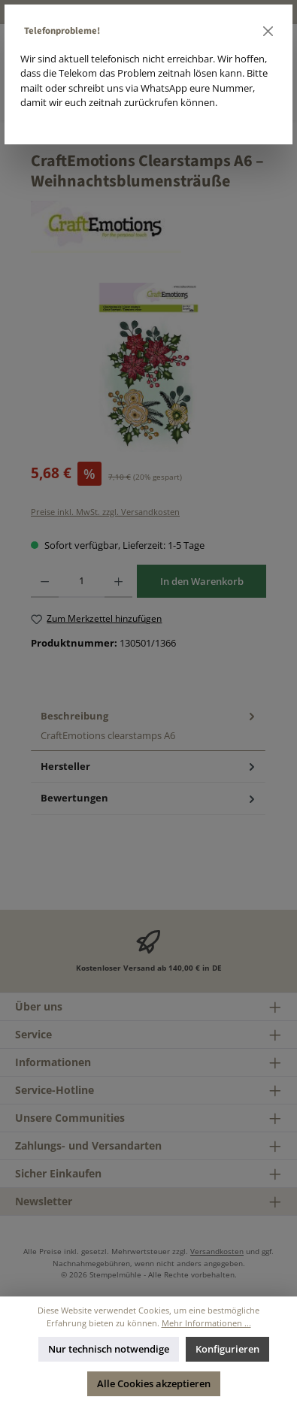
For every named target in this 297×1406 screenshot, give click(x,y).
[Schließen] (268, 31)
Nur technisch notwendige (108, 1349)
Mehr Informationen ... (206, 1323)
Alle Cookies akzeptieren (154, 1383)
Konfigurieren (227, 1349)
